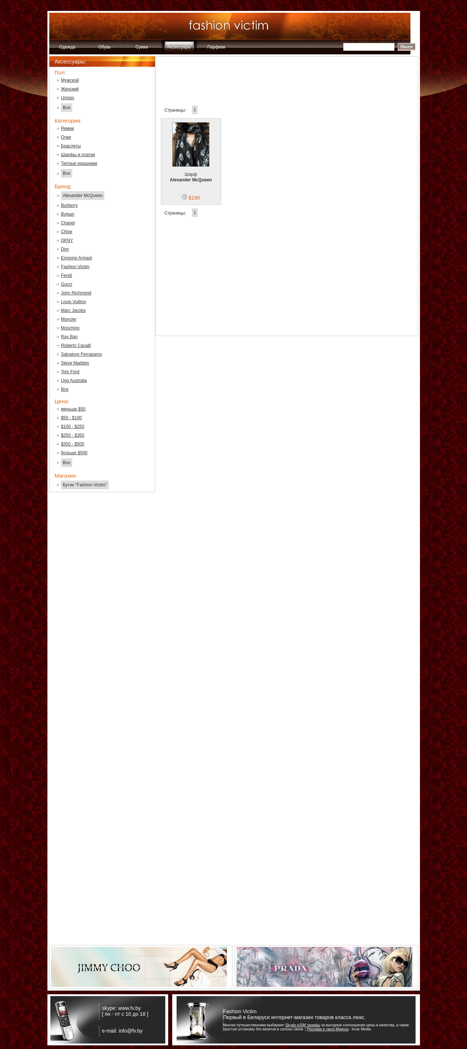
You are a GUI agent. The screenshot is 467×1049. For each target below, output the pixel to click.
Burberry (69, 205)
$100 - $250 (72, 426)
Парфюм (216, 47)
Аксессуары (179, 47)
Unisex (67, 97)
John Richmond (76, 293)
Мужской (70, 80)
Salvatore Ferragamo (81, 354)
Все (66, 107)
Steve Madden (75, 363)
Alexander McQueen (83, 195)
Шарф (191, 172)
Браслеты (71, 146)
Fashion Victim (75, 266)
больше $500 (74, 452)
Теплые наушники (79, 163)
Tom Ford (70, 371)
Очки (66, 137)
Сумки (141, 47)
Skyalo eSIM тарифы (302, 1025)
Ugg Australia (74, 380)
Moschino (70, 328)
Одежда (67, 47)
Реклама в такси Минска (327, 1029)
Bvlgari (67, 214)
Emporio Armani (76, 258)
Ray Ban (69, 336)
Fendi (66, 275)
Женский (70, 89)
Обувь (104, 47)
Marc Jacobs (73, 310)
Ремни (67, 128)
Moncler (69, 319)
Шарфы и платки (78, 154)
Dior (65, 249)
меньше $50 (73, 409)
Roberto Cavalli (76, 345)
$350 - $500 (72, 444)
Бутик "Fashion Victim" (85, 484)
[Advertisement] (102, 614)
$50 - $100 (71, 417)
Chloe (66, 231)
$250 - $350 (72, 435)
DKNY (67, 240)
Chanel (68, 222)
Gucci (66, 284)
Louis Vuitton (73, 301)
